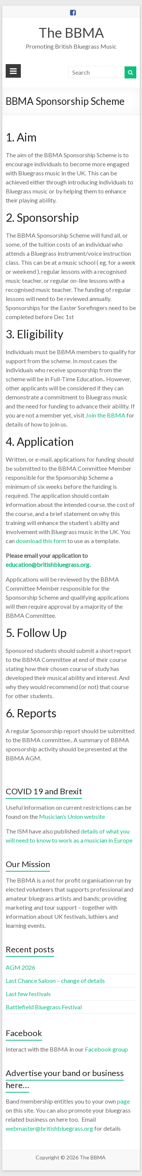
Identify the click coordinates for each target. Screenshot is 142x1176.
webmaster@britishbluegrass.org (49, 1128)
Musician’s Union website (72, 816)
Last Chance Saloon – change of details (55, 980)
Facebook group (106, 1049)
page (123, 1101)
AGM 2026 (20, 967)
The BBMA (71, 32)
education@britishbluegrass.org (47, 564)
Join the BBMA (105, 415)
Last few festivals (28, 993)
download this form (41, 540)
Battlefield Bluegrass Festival (44, 1006)
